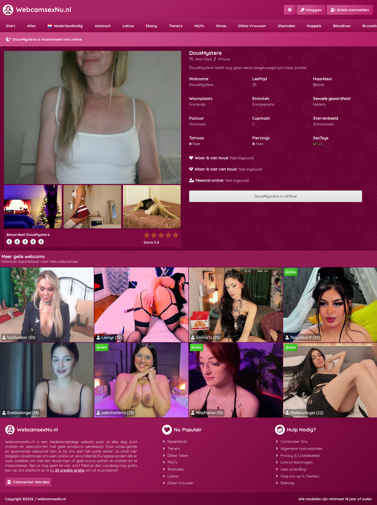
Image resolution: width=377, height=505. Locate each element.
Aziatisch (103, 25)
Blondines (342, 25)
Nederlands (175, 441)
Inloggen (311, 9)
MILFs (199, 25)
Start (10, 25)
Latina (128, 25)
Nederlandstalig (65, 25)
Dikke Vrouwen (252, 25)
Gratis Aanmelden (350, 9)
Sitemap (285, 482)
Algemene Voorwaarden (299, 448)
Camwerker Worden (28, 482)
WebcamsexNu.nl (36, 9)
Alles (31, 25)
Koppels (314, 25)
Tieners (175, 25)
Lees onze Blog (291, 468)
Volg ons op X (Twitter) (297, 475)
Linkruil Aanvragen (294, 461)
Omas (221, 25)
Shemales (286, 25)
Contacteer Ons (291, 441)
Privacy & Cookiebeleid (298, 455)
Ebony (151, 25)
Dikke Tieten (175, 455)
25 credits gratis (69, 470)
